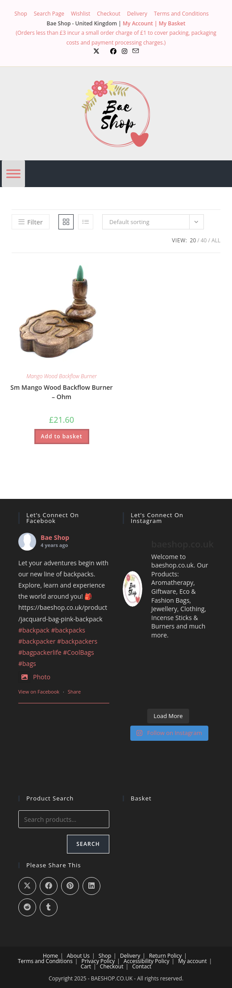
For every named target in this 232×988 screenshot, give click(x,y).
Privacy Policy (98, 961)
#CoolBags (78, 652)
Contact (141, 966)
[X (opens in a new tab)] (96, 51)
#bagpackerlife (40, 652)
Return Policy (165, 955)
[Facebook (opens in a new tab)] (113, 51)
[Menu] (13, 174)
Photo (34, 677)
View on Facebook (38, 691)
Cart (86, 966)
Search (88, 844)
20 (193, 240)
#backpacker (36, 641)
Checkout (108, 13)
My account (192, 961)
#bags (27, 663)
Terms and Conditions (181, 13)
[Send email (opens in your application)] (135, 51)
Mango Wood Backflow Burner (61, 376)
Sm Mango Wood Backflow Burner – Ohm (61, 392)
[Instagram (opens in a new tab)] (124, 51)
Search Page (49, 13)
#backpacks (68, 630)
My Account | (141, 23)
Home (50, 955)
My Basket (172, 23)
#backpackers (77, 641)
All (215, 240)
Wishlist (80, 13)
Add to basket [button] (62, 436)
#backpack (34, 630)
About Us (78, 955)
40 (204, 240)
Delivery (137, 13)
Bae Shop (55, 537)
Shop (20, 13)
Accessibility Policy (146, 961)
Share (74, 691)
